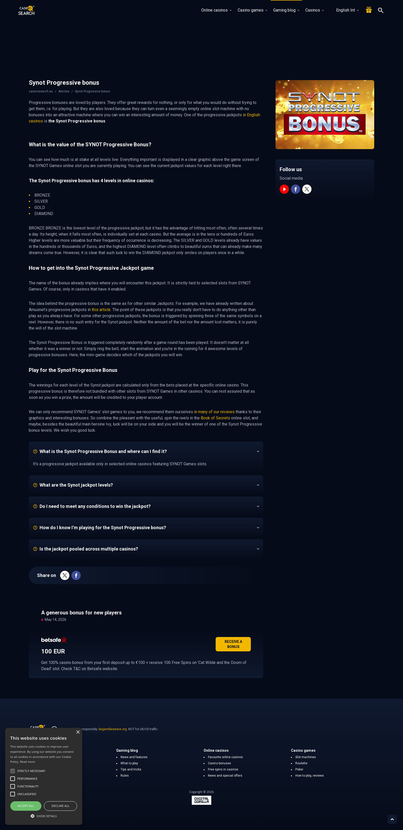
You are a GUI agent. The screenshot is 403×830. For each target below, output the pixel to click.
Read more (27, 762)
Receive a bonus (233, 644)
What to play (129, 763)
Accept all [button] (25, 806)
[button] (43, 815)
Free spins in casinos (223, 769)
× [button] (78, 732)
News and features (134, 757)
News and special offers (225, 775)
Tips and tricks (131, 769)
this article (101, 309)
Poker (299, 769)
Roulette (301, 763)
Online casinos (216, 10)
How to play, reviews (309, 775)
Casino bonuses (219, 763)
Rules (125, 775)
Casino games (252, 10)
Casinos (314, 10)
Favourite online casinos (225, 757)
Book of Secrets (215, 418)
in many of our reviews (215, 411)
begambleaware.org (113, 729)
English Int (344, 10)
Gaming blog (286, 10)
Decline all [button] (61, 806)
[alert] (43, 776)
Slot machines (305, 757)
